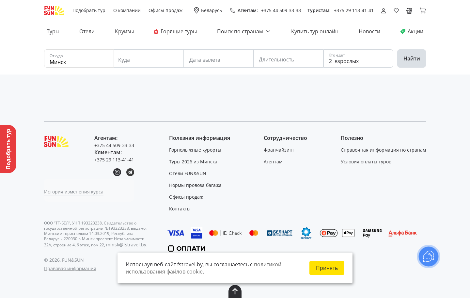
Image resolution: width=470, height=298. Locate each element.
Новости (369, 31)
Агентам (273, 161)
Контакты (180, 209)
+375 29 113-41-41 (354, 10)
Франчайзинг (279, 150)
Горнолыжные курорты (195, 150)
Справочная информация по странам (383, 150)
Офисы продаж (186, 197)
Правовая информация (70, 268)
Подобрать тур (88, 10)
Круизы (124, 31)
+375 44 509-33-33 (281, 10)
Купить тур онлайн (314, 31)
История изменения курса (73, 192)
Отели (87, 31)
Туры (53, 31)
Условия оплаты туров (366, 161)
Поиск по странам (244, 31)
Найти (411, 58)
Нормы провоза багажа (195, 185)
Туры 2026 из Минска (193, 161)
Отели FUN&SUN (187, 173)
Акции (411, 31)
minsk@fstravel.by (126, 244)
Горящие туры (175, 31)
